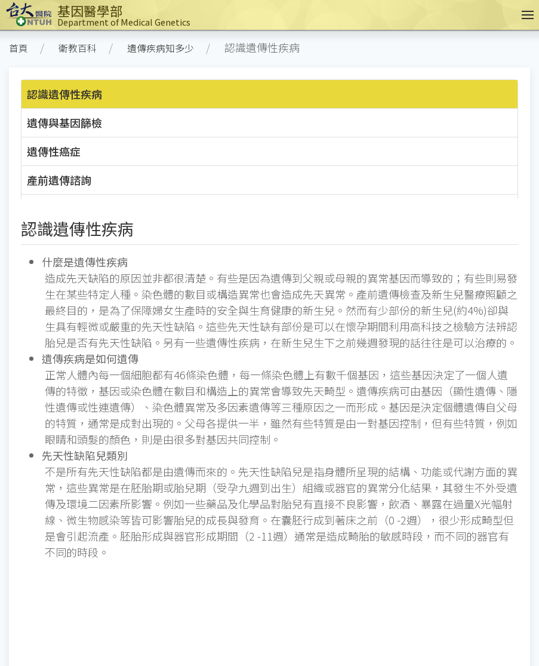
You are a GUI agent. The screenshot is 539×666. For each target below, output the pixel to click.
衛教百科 (77, 48)
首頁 (18, 48)
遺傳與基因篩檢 (64, 122)
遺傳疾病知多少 (160, 48)
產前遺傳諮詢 (59, 180)
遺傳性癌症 (54, 151)
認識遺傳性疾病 (64, 94)
